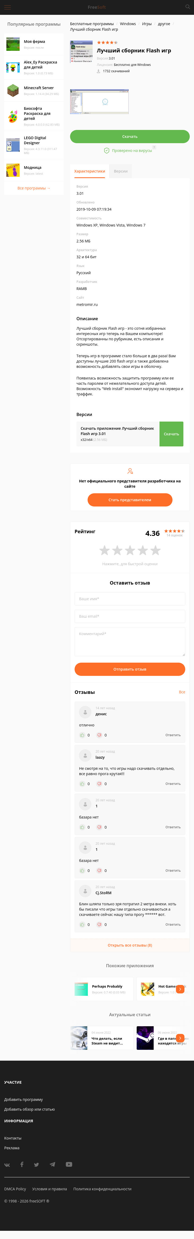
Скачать (130, 136)
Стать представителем (130, 499)
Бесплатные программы (92, 23)
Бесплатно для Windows (132, 64)
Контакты (12, 1138)
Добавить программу (23, 1099)
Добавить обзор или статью (29, 1109)
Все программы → (34, 188)
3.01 (106, 58)
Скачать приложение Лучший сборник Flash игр (117, 431)
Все (182, 691)
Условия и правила (49, 1188)
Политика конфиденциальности (102, 1188)
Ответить (173, 735)
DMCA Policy (15, 1188)
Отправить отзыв (130, 669)
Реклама (11, 1147)
